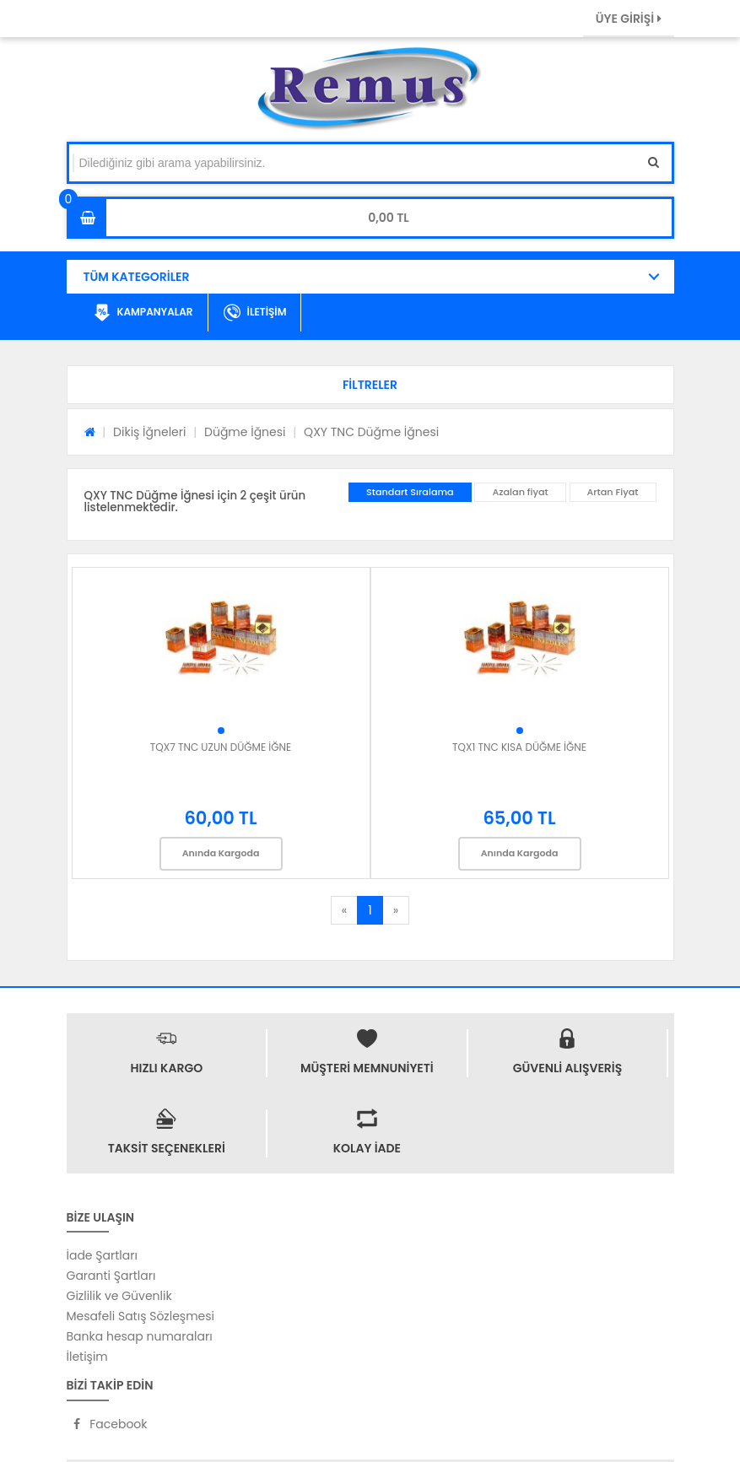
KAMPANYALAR (143, 313)
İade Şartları (102, 1255)
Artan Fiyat (613, 492)
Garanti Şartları (111, 1275)
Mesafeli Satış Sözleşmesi (141, 1316)
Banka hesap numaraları (140, 1336)
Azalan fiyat (520, 492)
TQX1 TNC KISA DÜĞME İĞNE (519, 747)
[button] (370, 384)
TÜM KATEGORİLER (137, 276)
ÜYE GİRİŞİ (629, 18)
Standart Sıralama (410, 492)
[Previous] (344, 910)
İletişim (87, 1356)
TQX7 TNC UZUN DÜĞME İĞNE (220, 747)
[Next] (395, 910)
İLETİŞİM (255, 313)
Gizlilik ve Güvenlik (119, 1295)
